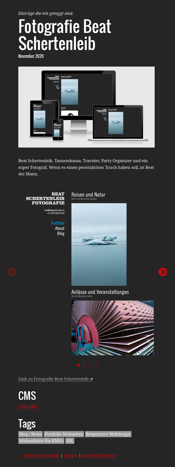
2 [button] (84, 365)
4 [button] (97, 365)
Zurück (71, 455)
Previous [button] (12, 272)
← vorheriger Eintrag (38, 455)
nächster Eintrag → (100, 455)
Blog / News (30, 434)
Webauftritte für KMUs (41, 440)
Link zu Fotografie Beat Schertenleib (53, 378)
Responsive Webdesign (108, 434)
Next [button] (163, 272)
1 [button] (78, 365)
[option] (87, 272)
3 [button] (91, 365)
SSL (69, 440)
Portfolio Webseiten (64, 434)
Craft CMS (27, 406)
